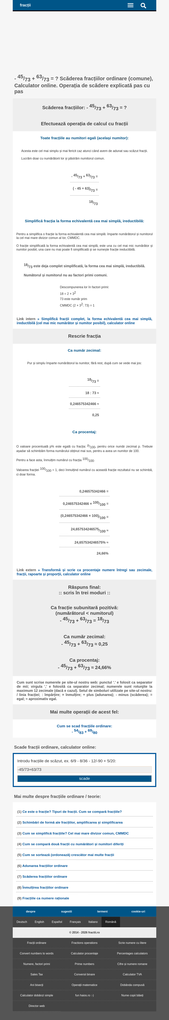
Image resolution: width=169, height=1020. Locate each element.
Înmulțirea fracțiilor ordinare (45, 887)
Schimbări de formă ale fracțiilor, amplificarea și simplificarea (72, 822)
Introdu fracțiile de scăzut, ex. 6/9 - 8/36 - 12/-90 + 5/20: (66, 761)
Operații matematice (84, 984)
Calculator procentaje (84, 953)
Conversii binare (84, 974)
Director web (37, 1005)
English (39, 921)
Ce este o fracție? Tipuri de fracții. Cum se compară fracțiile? (72, 812)
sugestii (66, 911)
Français (75, 921)
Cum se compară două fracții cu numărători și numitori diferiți (73, 844)
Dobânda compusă (132, 984)
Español (57, 921)
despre (30, 911)
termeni (102, 911)
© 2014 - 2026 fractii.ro (84, 932)
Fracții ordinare (36, 942)
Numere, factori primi (36, 964)
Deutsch (22, 921)
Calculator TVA (132, 974)
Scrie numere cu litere (132, 942)
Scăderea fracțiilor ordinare (44, 876)
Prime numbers (84, 964)
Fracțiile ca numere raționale (45, 898)
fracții (25, 5)
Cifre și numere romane (132, 964)
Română (110, 921)
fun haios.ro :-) (84, 995)
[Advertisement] (84, 38)
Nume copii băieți (132, 995)
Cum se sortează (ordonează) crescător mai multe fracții (68, 855)
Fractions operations (85, 942)
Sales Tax (36, 974)
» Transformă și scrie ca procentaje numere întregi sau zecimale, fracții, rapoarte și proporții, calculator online (84, 572)
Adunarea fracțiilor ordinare (45, 866)
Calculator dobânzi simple (36, 995)
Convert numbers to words (37, 953)
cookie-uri (138, 911)
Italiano (93, 921)
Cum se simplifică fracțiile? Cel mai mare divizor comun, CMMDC (75, 833)
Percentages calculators (132, 953)
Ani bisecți (36, 984)
